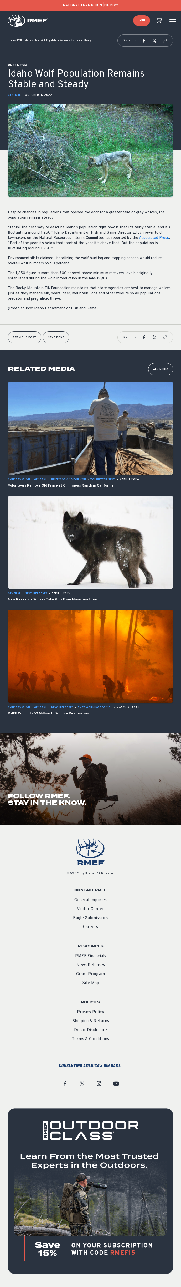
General (14, 95)
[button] (144, 40)
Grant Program (90, 974)
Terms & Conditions (90, 1039)
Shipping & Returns (90, 1021)
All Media (160, 369)
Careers (90, 927)
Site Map (90, 983)
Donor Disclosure (90, 1030)
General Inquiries (90, 900)
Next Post (56, 337)
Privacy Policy (90, 1012)
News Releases (90, 965)
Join (141, 20)
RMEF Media (24, 40)
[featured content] (90, 1191)
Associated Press (154, 238)
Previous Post (24, 337)
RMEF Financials (90, 956)
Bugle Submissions (90, 918)
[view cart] (159, 20)
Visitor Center (90, 909)
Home (11, 40)
